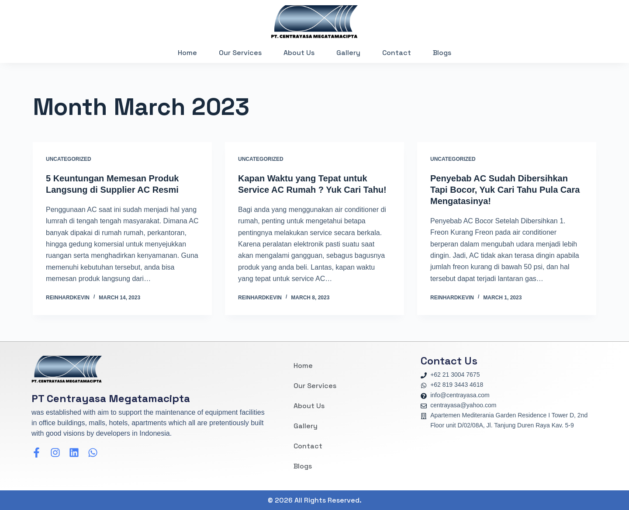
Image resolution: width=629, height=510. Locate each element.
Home (187, 52)
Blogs (442, 52)
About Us (298, 52)
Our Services (240, 52)
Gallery (348, 52)
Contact (396, 52)
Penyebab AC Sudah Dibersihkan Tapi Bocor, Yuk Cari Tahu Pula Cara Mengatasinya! (505, 189)
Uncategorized (68, 159)
